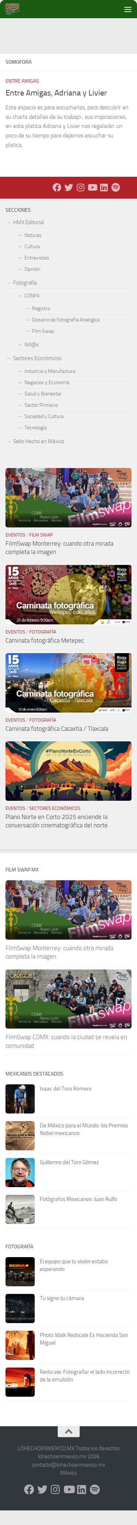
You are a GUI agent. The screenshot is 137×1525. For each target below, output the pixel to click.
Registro (41, 323)
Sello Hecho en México (38, 456)
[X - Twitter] (68, 202)
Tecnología (35, 442)
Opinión (32, 284)
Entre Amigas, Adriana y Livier (56, 107)
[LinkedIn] (103, 202)
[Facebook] (57, 202)
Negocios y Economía (46, 397)
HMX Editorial (28, 237)
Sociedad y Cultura (44, 431)
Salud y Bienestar (43, 408)
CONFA (31, 310)
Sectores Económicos (37, 373)
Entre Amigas (22, 96)
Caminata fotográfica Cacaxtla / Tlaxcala (56, 743)
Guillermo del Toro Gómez (69, 1177)
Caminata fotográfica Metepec (44, 655)
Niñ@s (31, 359)
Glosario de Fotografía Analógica (66, 334)
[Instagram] (80, 202)
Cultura (32, 261)
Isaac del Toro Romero (66, 1103)
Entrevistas (36, 272)
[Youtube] (92, 202)
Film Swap (43, 346)
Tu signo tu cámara (62, 1313)
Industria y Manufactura (49, 386)
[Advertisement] (71, 35)
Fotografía (25, 297)
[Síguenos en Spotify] (115, 202)
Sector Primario (41, 420)
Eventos (15, 549)
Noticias (33, 250)
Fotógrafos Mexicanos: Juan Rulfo (78, 1213)
